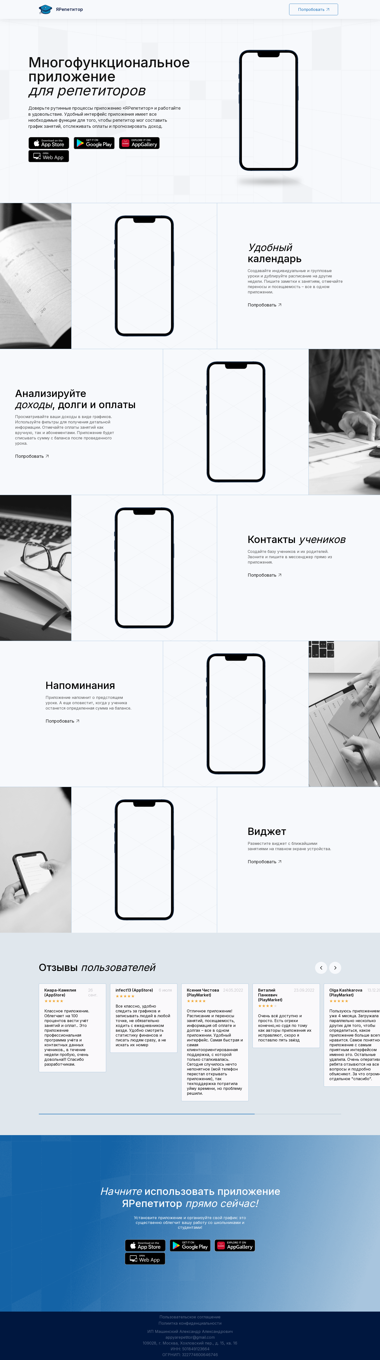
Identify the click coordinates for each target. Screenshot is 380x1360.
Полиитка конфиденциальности (190, 1323)
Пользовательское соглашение (190, 1316)
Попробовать (313, 9)
